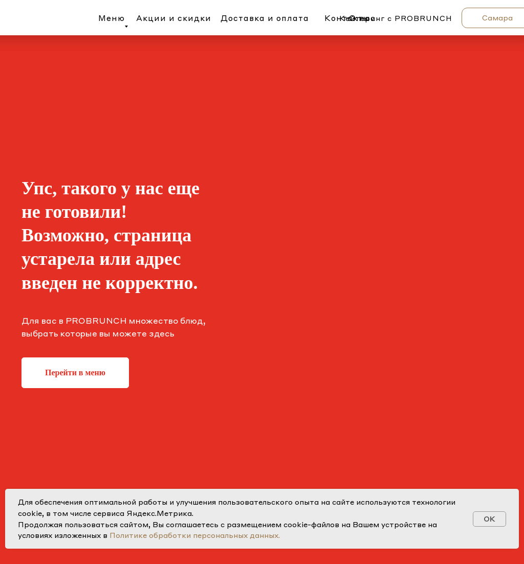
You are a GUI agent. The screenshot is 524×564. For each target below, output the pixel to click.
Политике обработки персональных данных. (195, 534)
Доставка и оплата (265, 18)
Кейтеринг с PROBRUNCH (395, 17)
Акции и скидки (173, 18)
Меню (111, 18)
